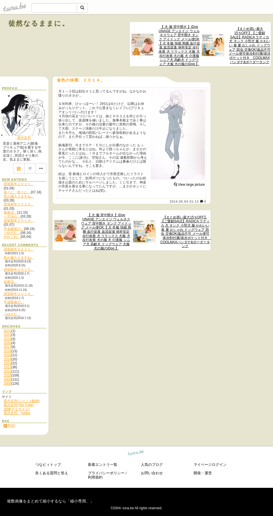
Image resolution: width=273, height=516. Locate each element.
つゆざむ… (12, 233)
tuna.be (136, 453)
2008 (7, 384)
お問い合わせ (152, 473)
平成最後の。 (14, 229)
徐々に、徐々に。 (17, 192)
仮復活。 (10, 212)
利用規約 (95, 477)
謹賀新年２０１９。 (19, 221)
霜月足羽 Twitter (17, 413)
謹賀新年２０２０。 (19, 204)
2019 (7, 339)
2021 (7, 331)
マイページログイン (210, 464)
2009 (7, 380)
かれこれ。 (12, 237)
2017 (7, 347)
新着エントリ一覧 (102, 464)
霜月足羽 (24, 138)
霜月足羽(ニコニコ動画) (22, 401)
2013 (7, 363)
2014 (7, 359)
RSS (9, 426)
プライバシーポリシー (106, 473)
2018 (7, 343)
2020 (7, 335)
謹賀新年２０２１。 (19, 184)
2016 (7, 351)
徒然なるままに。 (38, 23)
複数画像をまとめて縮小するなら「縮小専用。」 (50, 501)
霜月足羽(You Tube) (19, 405)
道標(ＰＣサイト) (17, 409)
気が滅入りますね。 (19, 196)
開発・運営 (203, 473)
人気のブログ (152, 464)
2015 (7, 355)
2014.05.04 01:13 (184, 201)
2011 (7, 371)
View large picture (189, 185)
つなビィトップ (48, 464)
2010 (7, 375)
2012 (7, 367)
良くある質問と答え (51, 473)
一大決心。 (12, 216)
